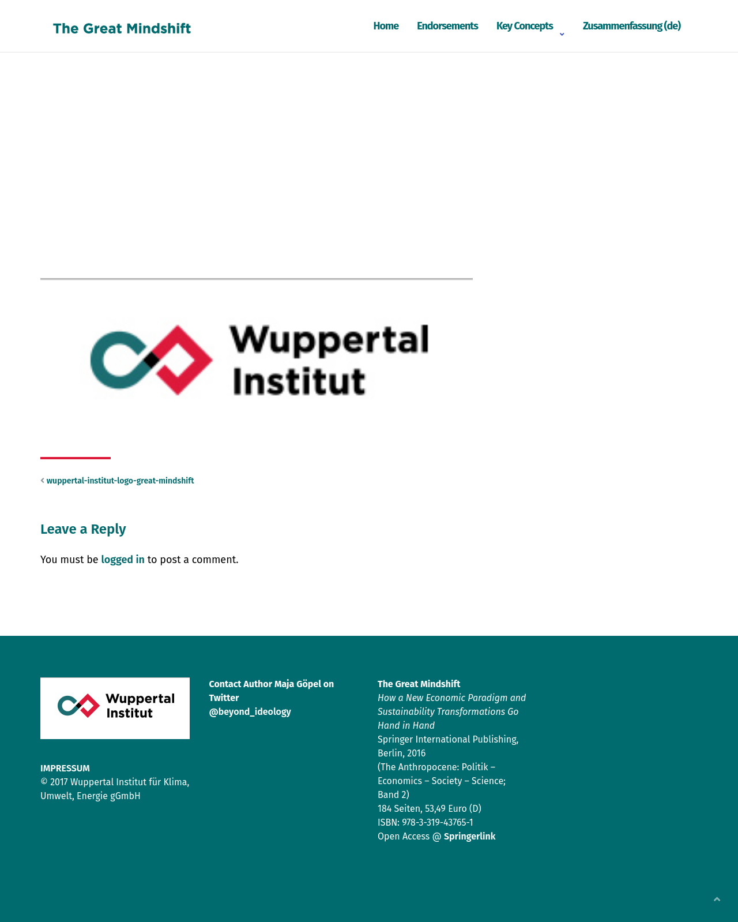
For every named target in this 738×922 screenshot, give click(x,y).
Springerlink (469, 836)
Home (385, 26)
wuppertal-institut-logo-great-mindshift (120, 481)
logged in (123, 559)
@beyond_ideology (250, 711)
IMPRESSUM (65, 768)
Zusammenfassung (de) (631, 26)
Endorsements (447, 26)
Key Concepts (524, 26)
